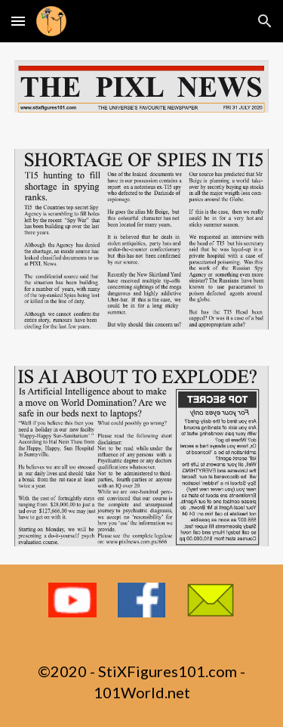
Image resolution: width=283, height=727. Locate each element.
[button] (18, 21)
